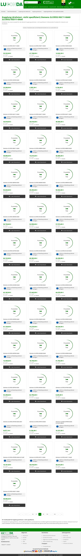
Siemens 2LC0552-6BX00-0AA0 (11, 216)
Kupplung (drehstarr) (37, 11)
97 (36, 514)
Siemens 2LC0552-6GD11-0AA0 (11, 491)
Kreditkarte (65, 539)
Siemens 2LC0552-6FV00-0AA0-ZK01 (12, 421)
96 (32, 514)
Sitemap (24, 543)
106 (55, 514)
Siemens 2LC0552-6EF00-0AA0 (11, 387)
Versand (11, 56)
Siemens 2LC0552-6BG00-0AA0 (37, 182)
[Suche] (31, 2)
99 (43, 514)
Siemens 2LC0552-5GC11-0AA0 (11, 46)
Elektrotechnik (60, 7)
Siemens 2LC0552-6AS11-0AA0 (64, 114)
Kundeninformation (47, 537)
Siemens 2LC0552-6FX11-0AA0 (37, 457)
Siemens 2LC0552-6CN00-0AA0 (37, 285)
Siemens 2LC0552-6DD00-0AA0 (64, 285)
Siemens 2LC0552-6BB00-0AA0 (37, 148)
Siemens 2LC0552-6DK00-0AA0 (64, 319)
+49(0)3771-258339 (5, 544)
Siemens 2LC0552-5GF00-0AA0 (11, 80)
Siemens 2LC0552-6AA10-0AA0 (64, 80)
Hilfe (24, 541)
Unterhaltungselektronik (33, 7)
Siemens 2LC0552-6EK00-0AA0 (37, 387)
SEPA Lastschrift (67, 537)
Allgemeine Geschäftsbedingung (50, 539)
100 (47, 514)
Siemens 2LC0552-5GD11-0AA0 (37, 46)
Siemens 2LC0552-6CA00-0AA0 (37, 216)
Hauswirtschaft (52, 7)
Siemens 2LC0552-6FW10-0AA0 (37, 421)
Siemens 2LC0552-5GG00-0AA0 (37, 80)
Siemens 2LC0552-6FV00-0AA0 (64, 387)
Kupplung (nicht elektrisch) (24, 11)
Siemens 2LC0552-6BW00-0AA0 (64, 182)
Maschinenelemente (43, 7)
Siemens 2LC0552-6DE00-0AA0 (11, 319)
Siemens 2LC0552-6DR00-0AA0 (64, 353)
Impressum (25, 535)
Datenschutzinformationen (49, 535)
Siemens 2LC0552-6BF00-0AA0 (11, 182)
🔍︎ (39, 2)
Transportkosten (47, 546)
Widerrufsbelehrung (47, 541)
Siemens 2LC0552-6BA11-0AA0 (11, 148)
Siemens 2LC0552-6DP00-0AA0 (11, 353)
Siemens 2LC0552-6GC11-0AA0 (64, 457)
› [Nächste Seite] (58, 514)
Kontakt (47, 1)
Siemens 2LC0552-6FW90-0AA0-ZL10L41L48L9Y (64, 422)
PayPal (64, 541)
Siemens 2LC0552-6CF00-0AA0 (11, 251)
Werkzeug (66, 7)
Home (25, 7)
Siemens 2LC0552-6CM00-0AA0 (11, 285)
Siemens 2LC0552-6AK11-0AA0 (37, 114)
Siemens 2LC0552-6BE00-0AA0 (64, 148)
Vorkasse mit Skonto (68, 543)
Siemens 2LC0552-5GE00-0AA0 (64, 46)
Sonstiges (72, 7)
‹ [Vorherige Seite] (22, 514)
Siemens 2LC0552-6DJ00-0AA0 (37, 319)
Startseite (3, 11)
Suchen (24, 539)
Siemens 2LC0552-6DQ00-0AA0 (37, 353)
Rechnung (65, 535)
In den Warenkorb (14, 60)
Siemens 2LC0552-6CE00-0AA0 (64, 216)
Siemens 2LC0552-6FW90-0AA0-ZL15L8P (13, 457)
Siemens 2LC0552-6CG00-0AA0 (37, 251)
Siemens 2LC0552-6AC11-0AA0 (11, 114)
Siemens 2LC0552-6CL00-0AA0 (64, 251)
